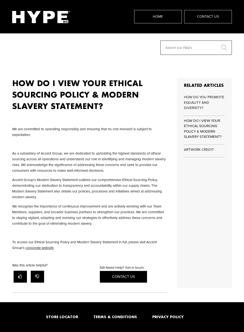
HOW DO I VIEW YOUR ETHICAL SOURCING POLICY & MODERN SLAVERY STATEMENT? (203, 129)
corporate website (39, 248)
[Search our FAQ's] (196, 48)
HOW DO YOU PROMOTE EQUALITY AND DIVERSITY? (204, 102)
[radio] (20, 276)
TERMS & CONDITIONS (115, 316)
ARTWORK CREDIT (199, 149)
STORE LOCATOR (62, 316)
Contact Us (208, 16)
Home (158, 16)
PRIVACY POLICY (168, 316)
